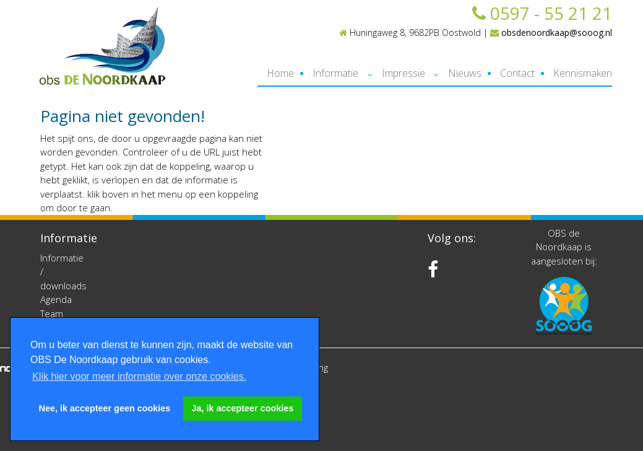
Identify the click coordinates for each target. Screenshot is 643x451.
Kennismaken (582, 73)
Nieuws (464, 73)
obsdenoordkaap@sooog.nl (551, 32)
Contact (517, 73)
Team (51, 313)
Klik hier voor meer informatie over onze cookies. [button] (139, 376)
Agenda (56, 299)
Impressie (403, 73)
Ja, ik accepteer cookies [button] (243, 408)
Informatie (335, 73)
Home (280, 73)
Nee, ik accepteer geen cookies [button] (105, 408)
